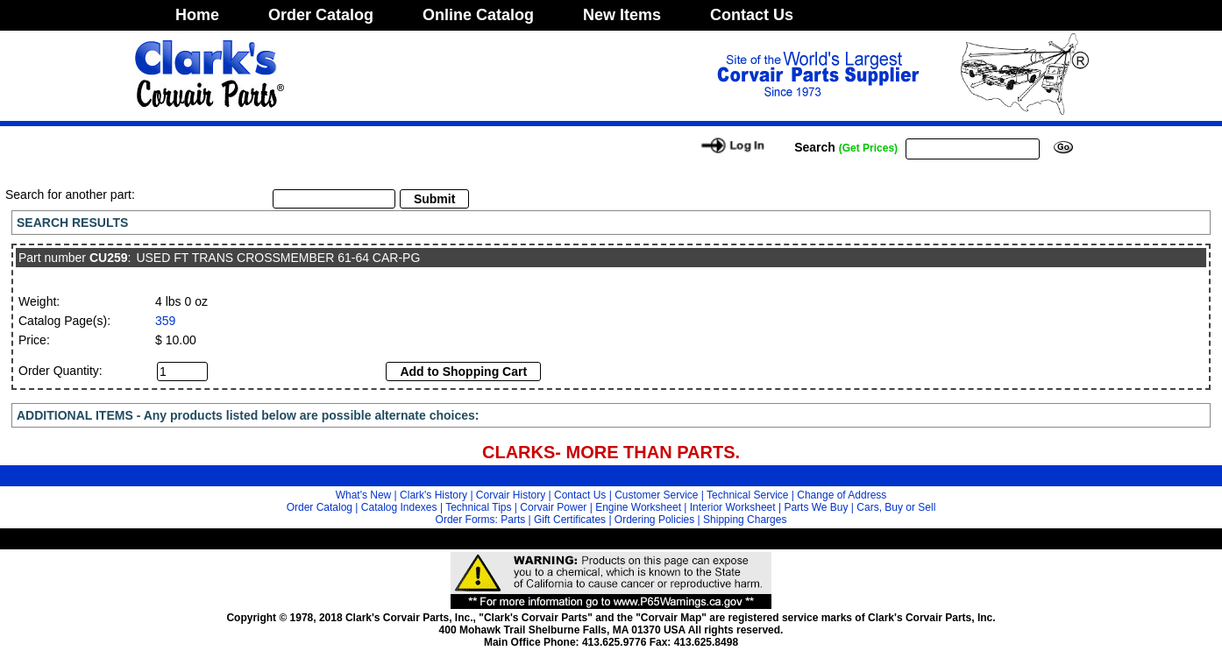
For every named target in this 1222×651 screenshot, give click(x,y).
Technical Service (747, 495)
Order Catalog (320, 15)
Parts (513, 519)
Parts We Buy (816, 507)
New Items (622, 15)
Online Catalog (478, 15)
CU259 (108, 258)
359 (165, 321)
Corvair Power (553, 507)
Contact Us (751, 15)
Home (197, 15)
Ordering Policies (654, 519)
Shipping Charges (744, 519)
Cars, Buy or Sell (895, 507)
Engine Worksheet (638, 507)
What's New (364, 495)
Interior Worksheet (733, 507)
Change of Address (841, 495)
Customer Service (656, 495)
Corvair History (510, 495)
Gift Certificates (570, 519)
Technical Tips (478, 507)
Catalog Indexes (399, 507)
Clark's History (433, 495)
